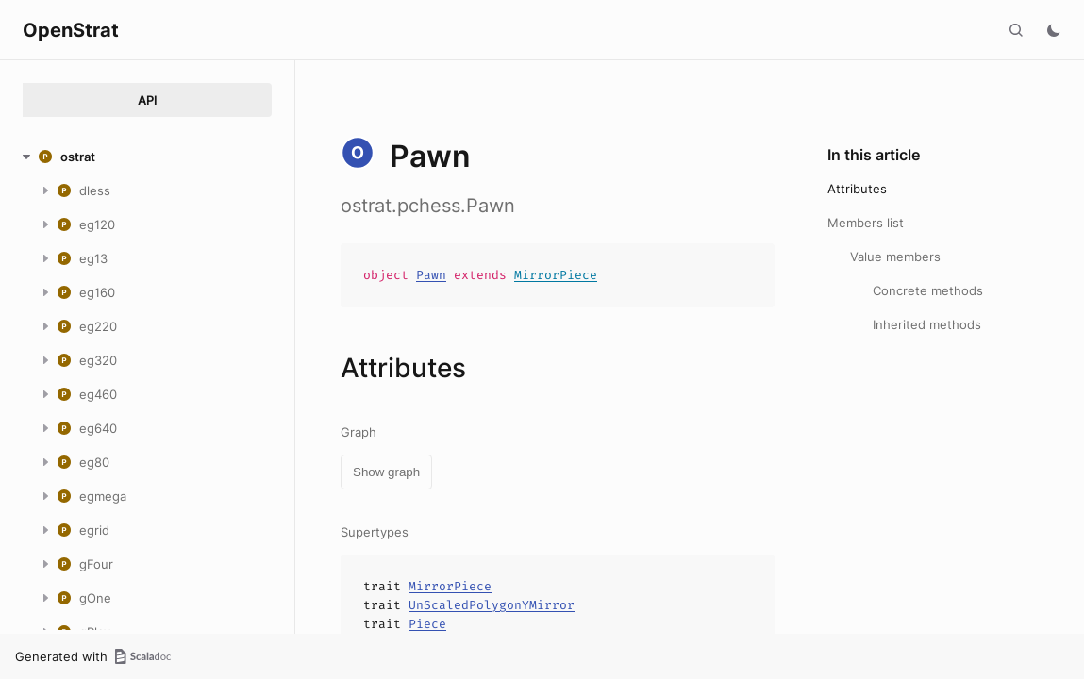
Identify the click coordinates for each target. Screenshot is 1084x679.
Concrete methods (928, 290)
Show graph (386, 472)
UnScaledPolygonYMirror (492, 605)
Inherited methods (927, 324)
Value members (895, 256)
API (148, 100)
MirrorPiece (555, 275)
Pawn (431, 275)
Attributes (857, 188)
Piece (427, 624)
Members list (865, 222)
